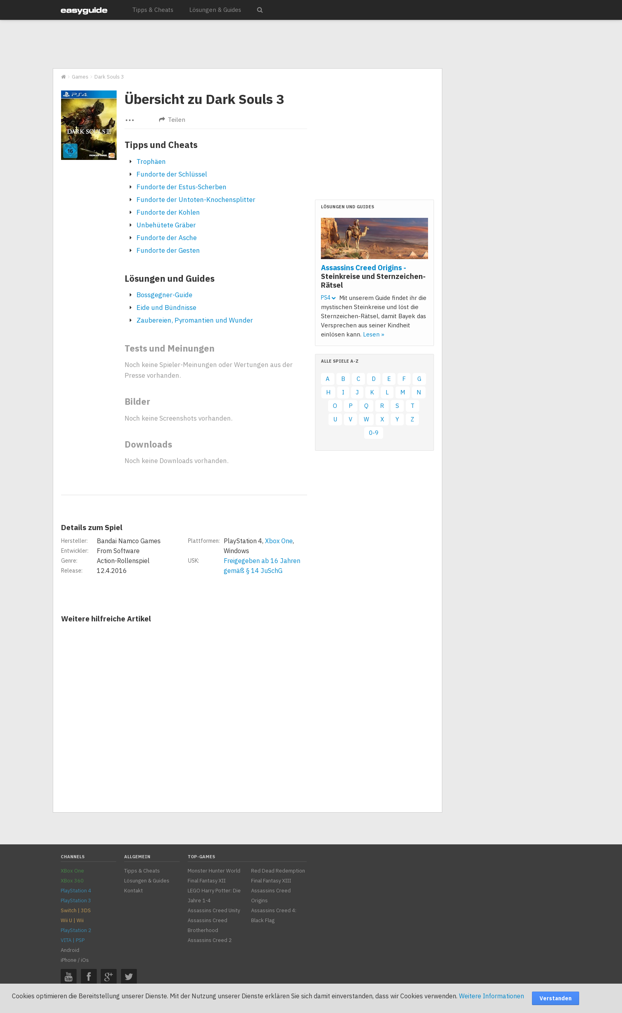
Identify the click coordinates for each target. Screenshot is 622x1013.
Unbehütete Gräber (166, 225)
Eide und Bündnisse (166, 307)
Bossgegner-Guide (164, 294)
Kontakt (133, 890)
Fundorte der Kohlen (168, 212)
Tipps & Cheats (152, 9)
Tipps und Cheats (161, 144)
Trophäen (151, 161)
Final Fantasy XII (207, 880)
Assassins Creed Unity (214, 910)
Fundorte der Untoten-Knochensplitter (195, 199)
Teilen (172, 119)
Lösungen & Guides (215, 9)
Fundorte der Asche (166, 237)
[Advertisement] (247, 44)
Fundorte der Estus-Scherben (181, 187)
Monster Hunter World (214, 870)
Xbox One (279, 541)
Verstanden (555, 998)
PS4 (328, 297)
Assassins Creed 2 (210, 940)
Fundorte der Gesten (168, 250)
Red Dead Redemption (278, 870)
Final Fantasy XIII (271, 880)
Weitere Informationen (491, 996)
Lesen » (373, 334)
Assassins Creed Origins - (373, 276)
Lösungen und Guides (170, 278)
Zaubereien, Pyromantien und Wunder (194, 320)
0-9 (373, 432)
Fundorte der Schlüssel (171, 174)
